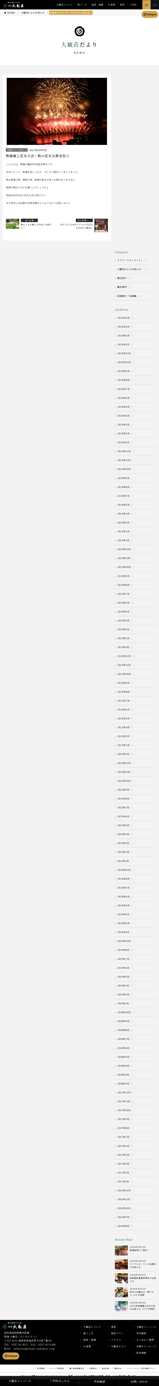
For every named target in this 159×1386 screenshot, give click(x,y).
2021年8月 (123, 798)
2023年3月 (123, 629)
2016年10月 (124, 1208)
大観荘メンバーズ (146, 1326)
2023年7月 (123, 593)
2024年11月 (124, 460)
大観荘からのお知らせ (17, 149)
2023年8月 (123, 585)
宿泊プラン (117, 1333)
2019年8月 (123, 949)
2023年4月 (123, 620)
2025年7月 (123, 389)
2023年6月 (123, 602)
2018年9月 (123, 1021)
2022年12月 (124, 656)
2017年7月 (123, 1136)
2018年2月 (123, 1083)
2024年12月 (124, 451)
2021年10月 (124, 780)
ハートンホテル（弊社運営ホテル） (141, 1368)
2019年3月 (123, 985)
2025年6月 (123, 397)
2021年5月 (123, 825)
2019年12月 (124, 941)
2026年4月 (123, 317)
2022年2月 (123, 745)
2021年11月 (123, 772)
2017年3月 (123, 1172)
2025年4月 (123, 415)
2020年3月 (123, 914)
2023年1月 (123, 647)
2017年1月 (123, 1181)
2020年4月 (123, 905)
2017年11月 (123, 1101)
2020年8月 (123, 878)
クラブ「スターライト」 (130, 260)
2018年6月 (123, 1048)
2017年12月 (124, 1092)
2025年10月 (124, 362)
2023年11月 (123, 558)
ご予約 (132, 4)
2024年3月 (123, 522)
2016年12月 (124, 1190)
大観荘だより (118, 1346)
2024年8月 (123, 487)
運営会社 (118, 1368)
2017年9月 (123, 1119)
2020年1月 (123, 932)
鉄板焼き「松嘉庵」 (128, 296)
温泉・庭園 (97, 4)
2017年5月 (123, 1154)
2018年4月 (123, 1065)
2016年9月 (123, 1217)
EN (155, 5)
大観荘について (64, 4)
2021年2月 (123, 852)
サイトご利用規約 (57, 1368)
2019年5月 (123, 976)
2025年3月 (123, 424)
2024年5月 (123, 504)
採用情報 (141, 1352)
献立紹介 (122, 278)
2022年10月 (124, 674)
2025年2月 (123, 433)
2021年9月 (123, 789)
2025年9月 (123, 371)
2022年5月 (123, 718)
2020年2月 (123, 923)
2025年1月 (123, 442)
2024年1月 (123, 540)
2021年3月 (123, 843)
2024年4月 (123, 513)
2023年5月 (123, 611)
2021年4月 (123, 834)
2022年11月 (124, 665)
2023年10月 (124, 567)
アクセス (116, 1339)
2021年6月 (123, 816)
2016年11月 (123, 1199)
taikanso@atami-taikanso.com (34, 1348)
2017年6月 (123, 1146)
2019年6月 (123, 967)
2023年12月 (124, 549)
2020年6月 (123, 896)
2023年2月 (123, 638)
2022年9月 (123, 682)
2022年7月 (123, 700)
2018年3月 (123, 1074)
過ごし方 (82, 4)
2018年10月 (124, 1012)
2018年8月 (123, 1030)
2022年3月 (123, 736)
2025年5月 (123, 406)
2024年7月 (123, 495)
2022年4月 (123, 727)
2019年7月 (123, 959)
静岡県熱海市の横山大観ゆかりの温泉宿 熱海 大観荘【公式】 (19, 1325)
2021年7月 (123, 807)
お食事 (111, 4)
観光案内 (122, 286)
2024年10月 (124, 469)
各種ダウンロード (146, 1346)
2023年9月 (123, 576)
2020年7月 (123, 887)
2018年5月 (123, 1056)
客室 (122, 4)
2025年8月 (123, 380)
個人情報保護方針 (76, 1368)
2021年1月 (123, 861)
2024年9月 (123, 478)
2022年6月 (123, 709)
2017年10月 (124, 1110)
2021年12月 (124, 763)
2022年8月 (123, 691)
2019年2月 (123, 994)
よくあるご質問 (145, 1339)
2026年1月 (123, 344)
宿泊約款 (105, 1368)
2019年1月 (123, 1003)
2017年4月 (123, 1163)
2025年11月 (124, 353)
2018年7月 (123, 1039)
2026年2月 (123, 335)
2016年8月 (123, 1226)
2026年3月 (123, 326)
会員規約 (93, 1368)
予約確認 (141, 1333)
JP (146, 5)
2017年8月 (123, 1128)
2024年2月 (123, 531)
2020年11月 (124, 869)
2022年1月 (123, 754)
